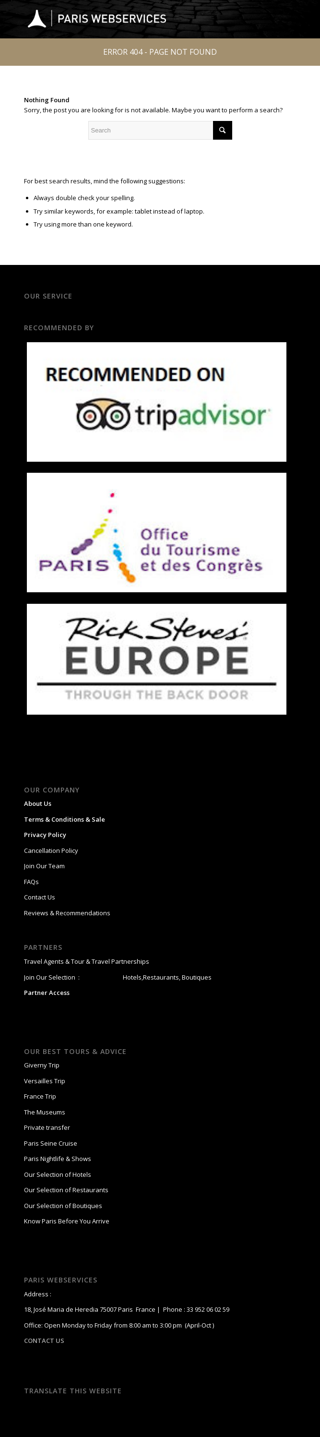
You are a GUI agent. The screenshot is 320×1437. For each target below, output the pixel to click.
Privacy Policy (45, 834)
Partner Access (47, 992)
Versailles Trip (44, 1081)
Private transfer (47, 1127)
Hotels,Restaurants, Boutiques (166, 977)
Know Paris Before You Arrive (66, 1221)
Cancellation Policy (51, 850)
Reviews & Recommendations (67, 913)
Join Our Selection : (52, 977)
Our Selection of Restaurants (66, 1190)
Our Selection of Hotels (58, 1174)
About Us (37, 803)
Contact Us (39, 897)
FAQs (31, 881)
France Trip (40, 1096)
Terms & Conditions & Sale (64, 819)
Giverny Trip (41, 1065)
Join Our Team (44, 866)
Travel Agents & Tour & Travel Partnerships (86, 961)
